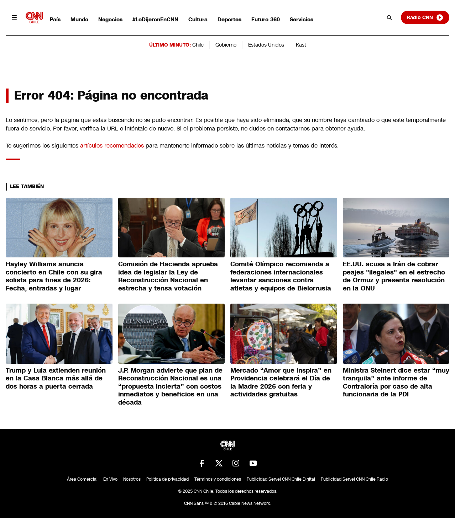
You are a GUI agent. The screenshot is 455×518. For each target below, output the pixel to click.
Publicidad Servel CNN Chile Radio (354, 479)
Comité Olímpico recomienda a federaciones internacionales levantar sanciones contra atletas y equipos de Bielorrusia (280, 276)
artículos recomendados (112, 145)
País (55, 19)
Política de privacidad (167, 479)
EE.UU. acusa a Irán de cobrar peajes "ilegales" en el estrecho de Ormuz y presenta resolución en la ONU (394, 276)
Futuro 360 (265, 19)
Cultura (198, 19)
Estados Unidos (266, 44)
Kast (301, 44)
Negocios (110, 19)
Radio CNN (425, 17)
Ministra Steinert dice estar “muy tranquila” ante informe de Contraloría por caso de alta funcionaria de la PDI (396, 382)
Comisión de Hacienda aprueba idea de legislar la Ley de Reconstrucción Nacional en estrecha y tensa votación (168, 276)
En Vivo (110, 479)
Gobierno (225, 44)
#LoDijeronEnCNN (155, 19)
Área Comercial (82, 479)
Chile (198, 44)
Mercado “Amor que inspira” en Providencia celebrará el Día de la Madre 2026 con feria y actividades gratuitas (280, 382)
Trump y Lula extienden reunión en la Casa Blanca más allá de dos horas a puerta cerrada (56, 378)
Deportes (229, 19)
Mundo (79, 19)
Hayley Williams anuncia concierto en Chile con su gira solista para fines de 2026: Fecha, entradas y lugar (54, 276)
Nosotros (132, 479)
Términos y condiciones (217, 479)
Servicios (301, 19)
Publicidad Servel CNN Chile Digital (281, 479)
